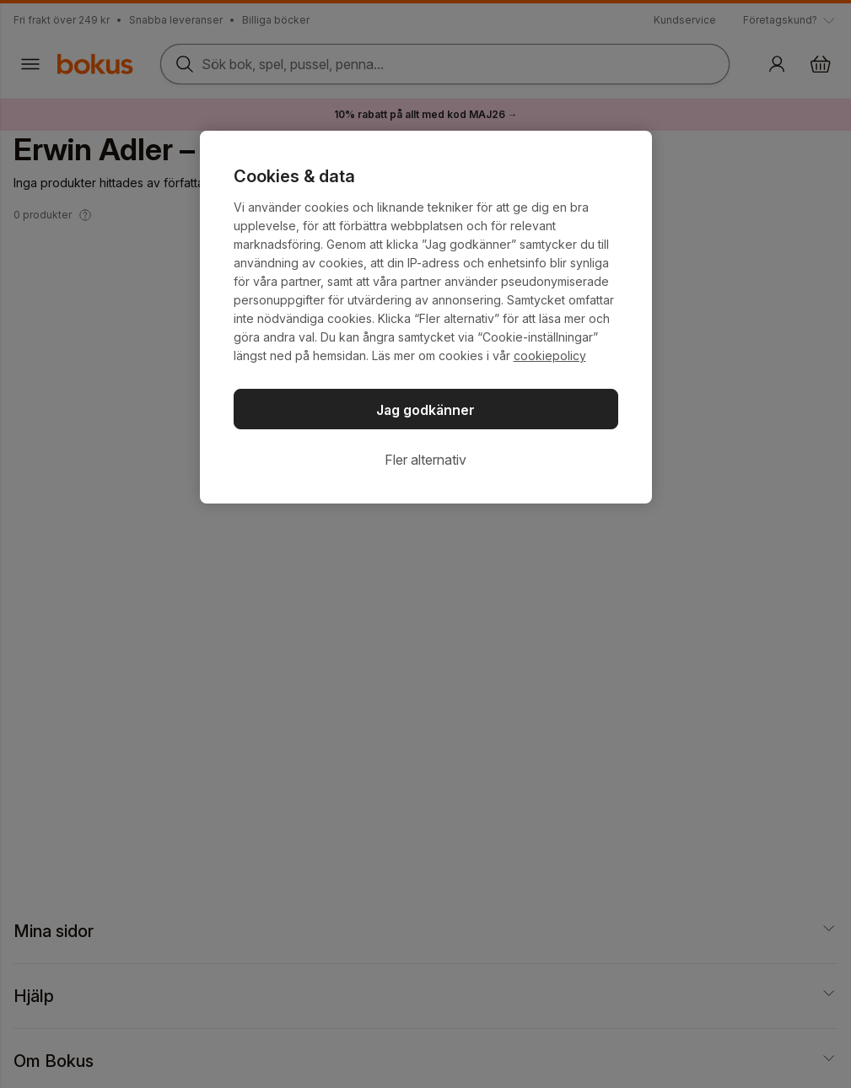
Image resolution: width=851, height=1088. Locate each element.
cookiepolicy (550, 355)
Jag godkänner (425, 409)
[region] (426, 317)
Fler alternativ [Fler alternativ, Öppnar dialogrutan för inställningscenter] (425, 459)
